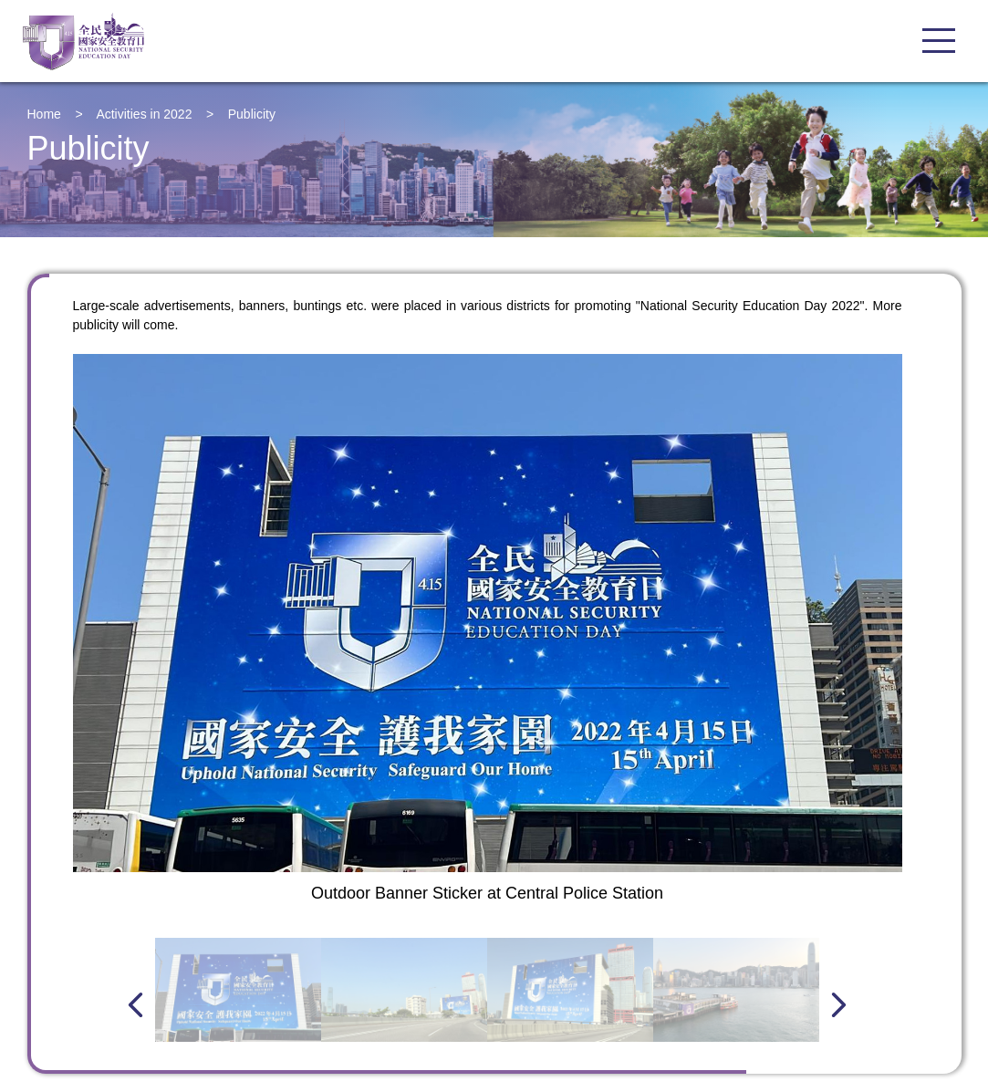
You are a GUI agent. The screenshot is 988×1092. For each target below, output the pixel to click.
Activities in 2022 (144, 114)
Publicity (252, 114)
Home (44, 114)
